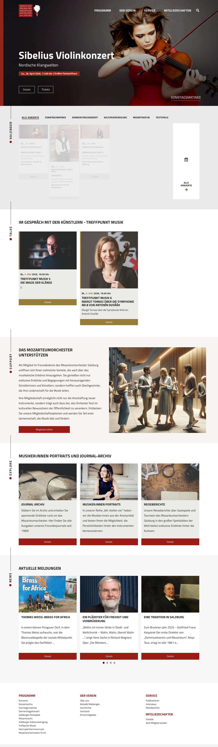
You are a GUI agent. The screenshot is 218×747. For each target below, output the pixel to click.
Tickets (46, 89)
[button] (102, 10)
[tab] (30, 117)
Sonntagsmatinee (186, 97)
